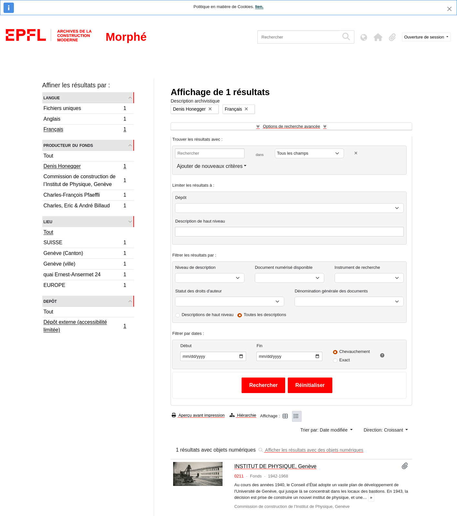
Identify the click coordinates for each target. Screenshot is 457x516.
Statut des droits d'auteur (198, 291)
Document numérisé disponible (283, 267)
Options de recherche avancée (291, 126)
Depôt (50, 301)
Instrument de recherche (357, 267)
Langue (52, 97)
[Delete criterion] (356, 153)
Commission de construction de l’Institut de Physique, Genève (85, 180)
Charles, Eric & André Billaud (85, 206)
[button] (378, 37)
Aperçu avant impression (198, 415)
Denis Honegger (85, 166)
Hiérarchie (243, 415)
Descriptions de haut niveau (207, 314)
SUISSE (85, 243)
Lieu (48, 221)
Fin (259, 345)
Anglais (85, 120)
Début (186, 345)
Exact (344, 359)
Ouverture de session (424, 37)
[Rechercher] (298, 37)
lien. (259, 6)
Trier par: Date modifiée (324, 430)
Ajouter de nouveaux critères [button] (210, 166)
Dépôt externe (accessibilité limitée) (85, 326)
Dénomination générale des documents (331, 291)
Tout (48, 156)
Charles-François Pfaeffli (85, 196)
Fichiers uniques (85, 109)
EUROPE (85, 286)
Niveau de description (195, 267)
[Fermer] (449, 8)
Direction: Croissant (384, 430)
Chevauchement (354, 351)
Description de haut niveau (200, 221)
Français (85, 130)
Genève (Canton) (85, 254)
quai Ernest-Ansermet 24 (85, 275)
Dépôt (180, 197)
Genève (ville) (85, 264)
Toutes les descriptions (265, 314)
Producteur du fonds (68, 145)
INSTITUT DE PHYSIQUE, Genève (275, 466)
